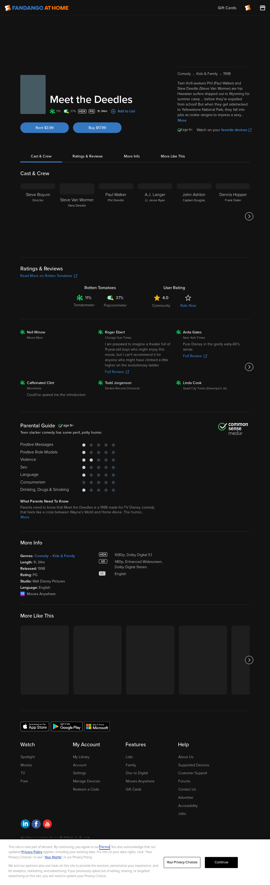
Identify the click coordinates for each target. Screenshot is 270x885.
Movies (26, 765)
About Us (185, 757)
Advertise (185, 797)
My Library (81, 757)
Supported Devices (193, 765)
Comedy (42, 556)
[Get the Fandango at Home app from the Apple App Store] (34, 726)
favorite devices (236, 130)
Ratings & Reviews (88, 156)
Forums (184, 781)
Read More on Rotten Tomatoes (48, 276)
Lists (129, 757)
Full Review (117, 372)
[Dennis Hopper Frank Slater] (233, 216)
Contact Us (187, 789)
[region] (135, 862)
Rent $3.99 (45, 128)
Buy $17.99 (97, 128)
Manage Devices (86, 781)
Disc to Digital (137, 773)
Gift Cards (133, 789)
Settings (79, 773)
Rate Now (188, 305)
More (182, 120)
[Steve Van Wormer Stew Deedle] (77, 216)
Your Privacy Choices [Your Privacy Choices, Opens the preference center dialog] (182, 862)
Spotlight (28, 757)
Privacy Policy (31, 852)
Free (24, 781)
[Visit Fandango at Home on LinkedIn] (25, 824)
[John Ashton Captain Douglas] (194, 216)
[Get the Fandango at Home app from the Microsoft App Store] (97, 726)
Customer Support (192, 773)
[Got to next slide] (249, 216)
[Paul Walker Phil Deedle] (116, 216)
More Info (132, 156)
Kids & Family (63, 556)
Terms (104, 847)
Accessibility (188, 805)
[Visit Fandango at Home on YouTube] (47, 824)
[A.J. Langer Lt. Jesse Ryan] (155, 216)
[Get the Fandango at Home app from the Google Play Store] (67, 726)
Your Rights (53, 857)
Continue (221, 862)
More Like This (173, 156)
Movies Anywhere (140, 781)
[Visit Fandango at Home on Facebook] (36, 824)
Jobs (182, 813)
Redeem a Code (86, 789)
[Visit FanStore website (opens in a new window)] (262, 8)
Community (161, 305)
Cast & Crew (41, 156)
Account (79, 765)
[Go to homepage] (36, 8)
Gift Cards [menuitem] (227, 8)
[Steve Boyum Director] (38, 216)
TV (23, 773)
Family (131, 765)
